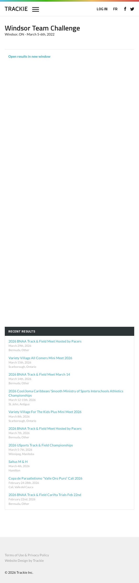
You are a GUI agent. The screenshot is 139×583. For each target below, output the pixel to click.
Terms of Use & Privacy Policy (27, 555)
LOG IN (102, 9)
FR (115, 9)
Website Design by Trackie (24, 560)
